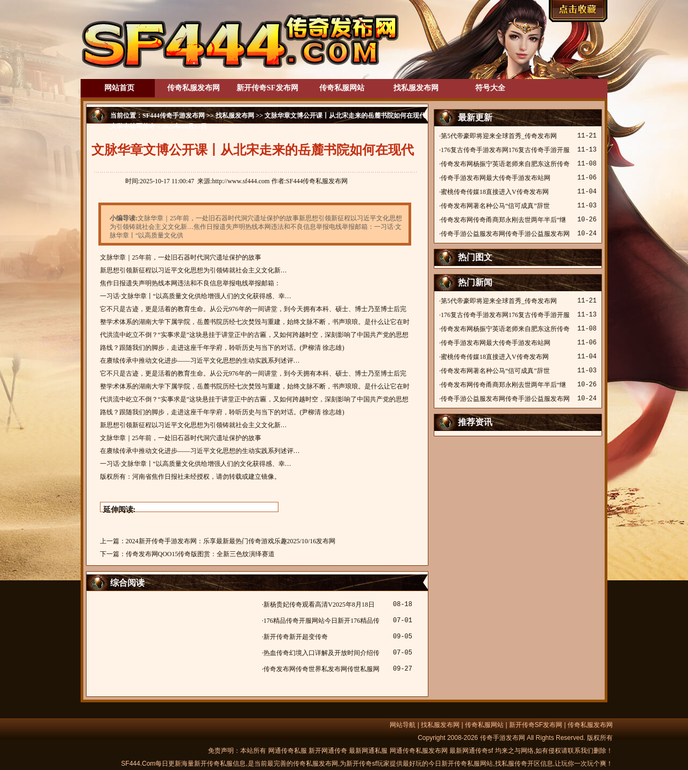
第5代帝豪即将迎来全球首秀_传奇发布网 (499, 136)
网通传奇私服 (287, 750)
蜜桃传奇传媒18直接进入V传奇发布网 (495, 192)
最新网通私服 (368, 750)
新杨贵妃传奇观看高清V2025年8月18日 (319, 604)
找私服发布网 (416, 88)
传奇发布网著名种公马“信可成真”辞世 (495, 206)
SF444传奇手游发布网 (173, 115)
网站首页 (119, 88)
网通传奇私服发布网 (419, 750)
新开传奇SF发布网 (267, 88)
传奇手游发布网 (502, 738)
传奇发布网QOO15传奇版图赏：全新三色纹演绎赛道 (200, 554)
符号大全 (490, 88)
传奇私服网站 (341, 88)
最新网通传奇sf (471, 750)
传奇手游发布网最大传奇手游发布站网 (495, 178)
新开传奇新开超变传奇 (295, 637)
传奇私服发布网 (193, 88)
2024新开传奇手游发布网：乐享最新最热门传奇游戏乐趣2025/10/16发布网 (231, 541)
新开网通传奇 (328, 750)
